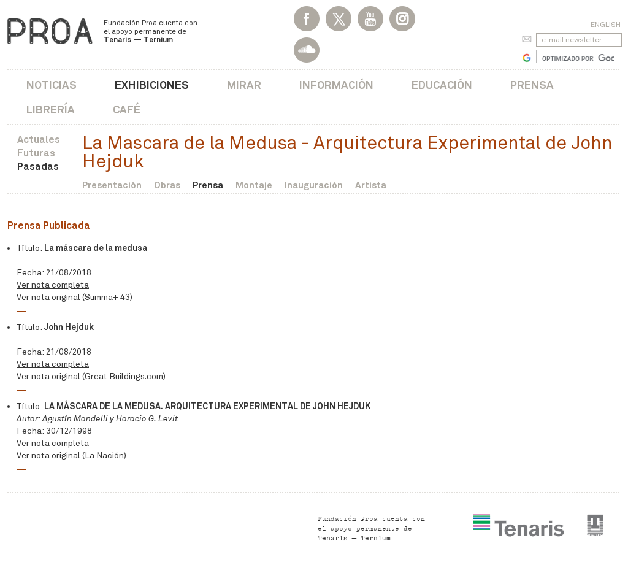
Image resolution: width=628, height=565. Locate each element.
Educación (442, 85)
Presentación (112, 185)
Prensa (532, 85)
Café (126, 109)
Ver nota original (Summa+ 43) (74, 297)
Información (336, 85)
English (606, 24)
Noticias (51, 85)
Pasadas (38, 166)
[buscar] (578, 58)
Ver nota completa (53, 285)
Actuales (38, 139)
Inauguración (314, 185)
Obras (167, 185)
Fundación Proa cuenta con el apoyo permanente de (150, 31)
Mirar (244, 85)
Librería (50, 109)
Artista (370, 185)
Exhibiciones (152, 85)
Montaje (254, 185)
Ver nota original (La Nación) (71, 455)
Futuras (36, 153)
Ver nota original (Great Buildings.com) (91, 376)
